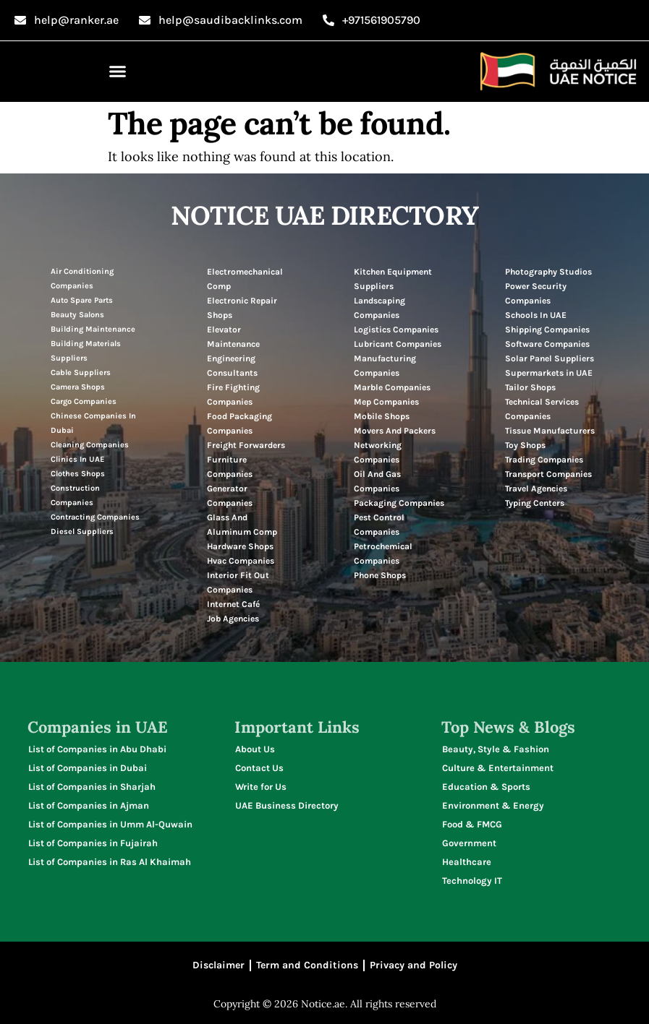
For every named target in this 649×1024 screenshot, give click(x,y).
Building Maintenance (93, 329)
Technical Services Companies (542, 409)
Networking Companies (378, 452)
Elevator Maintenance (233, 336)
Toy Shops (525, 445)
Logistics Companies (396, 329)
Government (469, 843)
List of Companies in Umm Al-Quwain (110, 824)
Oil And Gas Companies (377, 481)
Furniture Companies (230, 467)
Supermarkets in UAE (549, 373)
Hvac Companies (240, 561)
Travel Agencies (536, 488)
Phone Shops (380, 575)
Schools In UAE (536, 315)
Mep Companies (386, 402)
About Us (255, 749)
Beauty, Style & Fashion (495, 749)
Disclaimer (218, 965)
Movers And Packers (395, 431)
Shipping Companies (547, 329)
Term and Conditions (307, 965)
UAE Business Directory (287, 805)
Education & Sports (486, 786)
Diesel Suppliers (82, 531)
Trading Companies (544, 460)
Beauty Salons (77, 314)
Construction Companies (75, 495)
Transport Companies (548, 474)
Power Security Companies (536, 293)
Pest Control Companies (379, 524)
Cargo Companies (83, 401)
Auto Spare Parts (82, 300)
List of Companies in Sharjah (92, 786)
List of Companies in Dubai (87, 767)
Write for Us (261, 786)
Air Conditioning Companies (82, 279)
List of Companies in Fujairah (93, 843)
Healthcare (466, 861)
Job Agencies (233, 619)
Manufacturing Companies (385, 365)
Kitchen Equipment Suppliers (393, 279)
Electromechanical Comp (245, 279)
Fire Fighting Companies (233, 394)
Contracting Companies (95, 517)
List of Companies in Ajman (88, 805)
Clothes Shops (78, 473)
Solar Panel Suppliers (549, 358)
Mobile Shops (382, 416)
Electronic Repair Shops (242, 308)
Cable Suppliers (81, 372)
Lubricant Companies (397, 344)
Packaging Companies (399, 503)
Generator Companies (230, 495)
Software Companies (547, 344)
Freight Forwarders (246, 445)
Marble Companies (392, 387)
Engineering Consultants (232, 365)
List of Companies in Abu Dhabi (97, 749)
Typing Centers (534, 503)
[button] (118, 71)
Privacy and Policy (413, 965)
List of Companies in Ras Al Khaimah (109, 861)
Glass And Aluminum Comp (242, 524)
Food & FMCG (472, 824)
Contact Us (259, 767)
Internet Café (233, 604)
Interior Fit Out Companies (238, 582)
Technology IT (472, 880)
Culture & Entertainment (497, 767)
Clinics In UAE (77, 459)
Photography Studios (548, 272)
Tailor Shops (530, 387)
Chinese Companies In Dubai (93, 423)
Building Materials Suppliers (86, 351)
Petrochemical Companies (383, 553)
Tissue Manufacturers (550, 431)
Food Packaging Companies (239, 423)
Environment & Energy (493, 805)
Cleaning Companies (90, 444)
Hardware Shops (240, 546)
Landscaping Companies (379, 308)
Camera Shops (78, 387)
